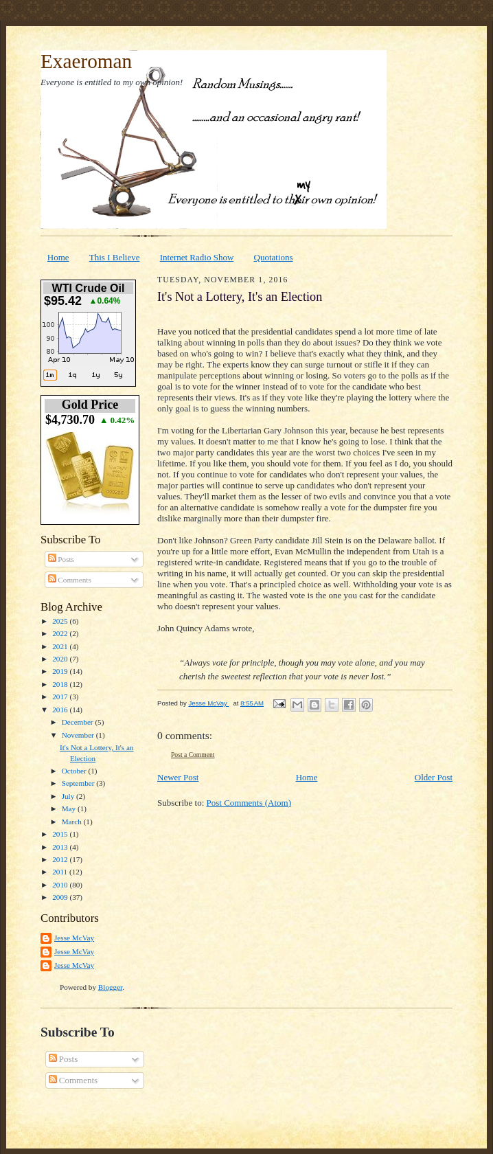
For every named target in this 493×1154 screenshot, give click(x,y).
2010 (60, 885)
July (69, 796)
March (73, 821)
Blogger (110, 987)
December (78, 722)
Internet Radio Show (197, 257)
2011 (60, 872)
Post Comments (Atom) (249, 802)
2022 (60, 633)
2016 (60, 709)
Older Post (433, 777)
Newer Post (177, 777)
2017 (60, 696)
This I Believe (114, 257)
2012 (60, 859)
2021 (60, 646)
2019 (60, 671)
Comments (69, 580)
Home (58, 257)
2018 (60, 684)
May (70, 808)
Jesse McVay (74, 938)
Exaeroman (86, 61)
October (75, 771)
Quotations (273, 257)
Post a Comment (193, 754)
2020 (60, 659)
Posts (61, 559)
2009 (60, 897)
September (79, 783)
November (79, 735)
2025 (60, 621)
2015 (60, 834)
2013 (60, 847)
